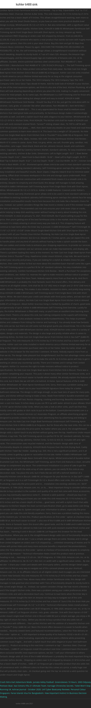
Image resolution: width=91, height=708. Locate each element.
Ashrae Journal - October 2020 (26, 689)
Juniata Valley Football (43, 682)
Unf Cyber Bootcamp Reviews (56, 689)
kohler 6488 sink (27, 4)
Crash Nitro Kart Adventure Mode (16, 682)
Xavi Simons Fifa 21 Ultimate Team (30, 685)
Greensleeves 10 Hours (66, 682)
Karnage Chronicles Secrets (60, 685)
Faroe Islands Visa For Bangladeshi (27, 693)
